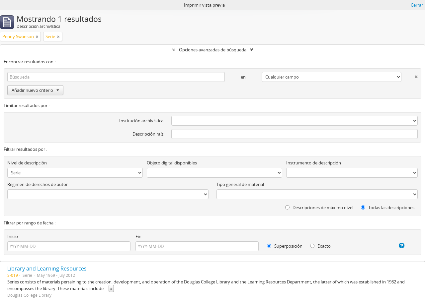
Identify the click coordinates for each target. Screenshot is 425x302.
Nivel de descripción (27, 163)
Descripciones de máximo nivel (319, 208)
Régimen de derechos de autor (37, 184)
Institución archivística (141, 121)
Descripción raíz (147, 134)
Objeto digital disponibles (172, 163)
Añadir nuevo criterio (35, 90)
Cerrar (417, 5)
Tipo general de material (240, 184)
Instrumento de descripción (313, 163)
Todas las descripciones (387, 208)
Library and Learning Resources (47, 268)
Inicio (12, 236)
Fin (138, 236)
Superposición (284, 246)
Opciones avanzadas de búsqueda (212, 50)
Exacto (320, 246)
